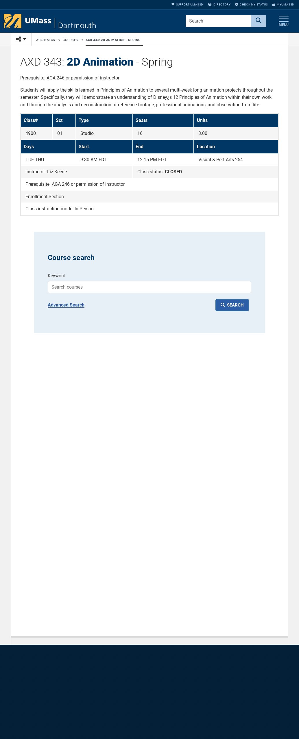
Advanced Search (66, 305)
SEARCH (235, 305)
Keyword (56, 275)
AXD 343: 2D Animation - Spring (113, 40)
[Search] (258, 21)
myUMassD (283, 4)
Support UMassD (187, 4)
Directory (219, 4)
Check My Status (251, 4)
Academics (45, 40)
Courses (70, 40)
